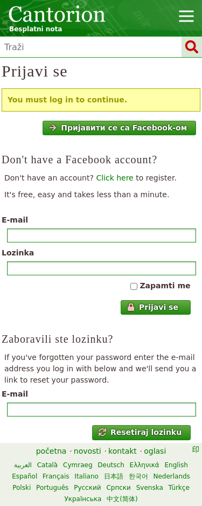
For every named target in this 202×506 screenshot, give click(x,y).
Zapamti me (165, 285)
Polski (21, 487)
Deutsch (110, 465)
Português (52, 487)
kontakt (122, 451)
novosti (87, 451)
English (176, 465)
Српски (118, 487)
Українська (82, 499)
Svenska (149, 487)
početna (51, 451)
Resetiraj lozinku (140, 432)
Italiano (86, 476)
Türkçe (179, 487)
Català (47, 465)
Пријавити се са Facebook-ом (118, 127)
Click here (114, 178)
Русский (87, 487)
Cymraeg (77, 465)
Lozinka (18, 252)
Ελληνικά (144, 465)
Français (56, 476)
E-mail (15, 220)
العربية (23, 465)
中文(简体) (122, 499)
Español (24, 476)
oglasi (155, 451)
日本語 (113, 476)
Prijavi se (152, 307)
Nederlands (171, 476)
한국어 (138, 476)
